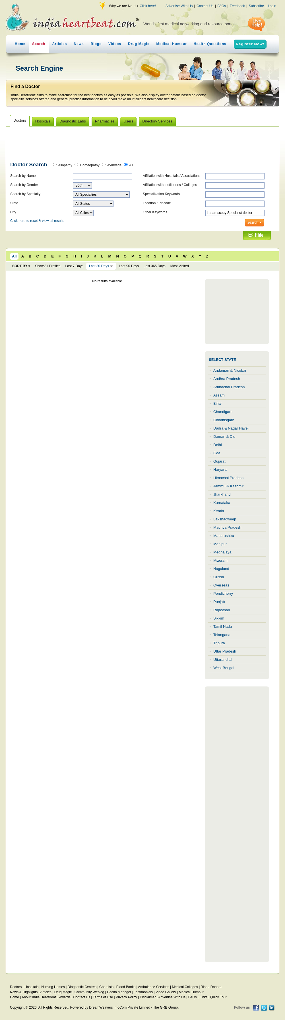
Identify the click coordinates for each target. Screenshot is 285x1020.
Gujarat (219, 461)
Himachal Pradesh (228, 478)
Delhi (217, 445)
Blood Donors (211, 987)
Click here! (148, 6)
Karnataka (221, 502)
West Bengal (223, 668)
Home (20, 44)
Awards (65, 997)
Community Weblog (89, 992)
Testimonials (143, 992)
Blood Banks (125, 987)
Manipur (220, 544)
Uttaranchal (222, 659)
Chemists (106, 987)
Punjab (219, 602)
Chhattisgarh (223, 420)
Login (272, 6)
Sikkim (218, 618)
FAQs (221, 6)
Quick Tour (218, 997)
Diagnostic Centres (82, 987)
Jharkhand (222, 494)
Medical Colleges (185, 987)
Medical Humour (171, 44)
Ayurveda (114, 165)
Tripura (219, 643)
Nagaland (221, 569)
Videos (114, 44)
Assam (219, 395)
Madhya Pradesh (227, 527)
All (131, 165)
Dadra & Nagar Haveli (231, 428)
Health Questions (210, 44)
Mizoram (220, 560)
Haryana (220, 469)
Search (38, 44)
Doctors (16, 987)
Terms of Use (103, 997)
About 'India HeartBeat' (39, 997)
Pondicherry (223, 593)
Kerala (218, 511)
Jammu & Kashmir (228, 486)
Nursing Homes (53, 987)
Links (204, 997)
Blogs (96, 44)
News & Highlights (24, 992)
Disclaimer (148, 997)
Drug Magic (138, 44)
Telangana (221, 635)
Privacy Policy (126, 997)
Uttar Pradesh (224, 651)
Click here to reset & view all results (37, 221)
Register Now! (250, 44)
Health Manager (119, 992)
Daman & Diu (224, 436)
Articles (59, 44)
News (79, 44)
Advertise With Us (179, 6)
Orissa (218, 577)
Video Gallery (166, 992)
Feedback (237, 6)
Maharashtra (223, 535)
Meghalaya (222, 552)
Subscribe (256, 6)
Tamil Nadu (222, 626)
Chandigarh (222, 412)
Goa (216, 453)
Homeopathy (90, 165)
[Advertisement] (142, 145)
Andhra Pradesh (226, 379)
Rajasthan (221, 610)
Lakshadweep (224, 519)
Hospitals (31, 987)
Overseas (221, 585)
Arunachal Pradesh (229, 387)
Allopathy (65, 165)
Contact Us (205, 6)
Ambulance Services (153, 987)
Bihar (217, 403)
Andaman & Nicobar (229, 370)
